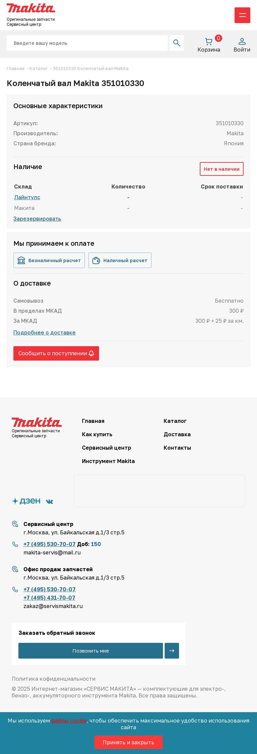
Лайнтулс (27, 197)
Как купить (97, 434)
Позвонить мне (90, 651)
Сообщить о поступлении (56, 353)
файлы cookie (69, 720)
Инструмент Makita (108, 461)
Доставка (177, 434)
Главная (93, 421)
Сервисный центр (106, 447)
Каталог (175, 421)
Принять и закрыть (128, 742)
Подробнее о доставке (44, 332)
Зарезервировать (37, 218)
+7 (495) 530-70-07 (49, 544)
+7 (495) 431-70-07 (49, 597)
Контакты (177, 447)
